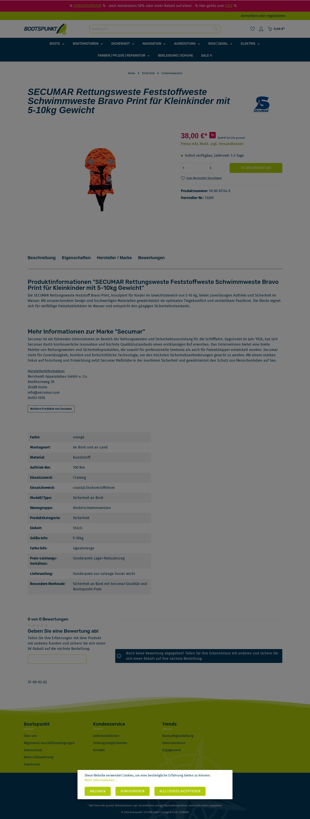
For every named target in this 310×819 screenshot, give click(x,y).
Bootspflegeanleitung (177, 730)
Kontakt (99, 745)
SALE (229, 6)
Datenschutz (33, 745)
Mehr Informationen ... (101, 780)
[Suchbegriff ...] (150, 29)
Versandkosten (146, 800)
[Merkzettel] (252, 29)
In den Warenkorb (258, 168)
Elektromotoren (173, 737)
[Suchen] (215, 29)
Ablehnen (98, 791)
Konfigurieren (133, 791)
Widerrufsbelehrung (38, 752)
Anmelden (249, 16)
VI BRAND (184, 807)
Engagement (171, 745)
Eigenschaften (85, 254)
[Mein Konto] (261, 29)
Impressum (32, 759)
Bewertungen (173, 254)
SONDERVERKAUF (88, 6)
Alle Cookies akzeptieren (180, 791)
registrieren (276, 16)
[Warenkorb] (276, 29)
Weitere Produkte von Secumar (51, 403)
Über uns (30, 730)
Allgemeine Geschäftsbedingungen (49, 737)
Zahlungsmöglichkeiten (110, 737)
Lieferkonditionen (106, 730)
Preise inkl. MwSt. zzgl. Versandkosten (212, 144)
